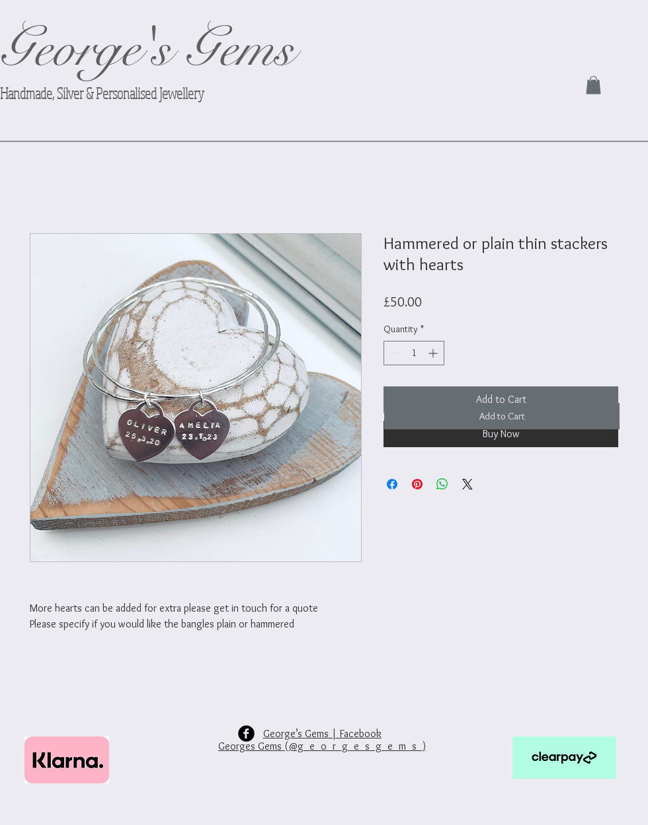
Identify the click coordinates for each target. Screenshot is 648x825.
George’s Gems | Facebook (322, 733)
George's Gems (147, 49)
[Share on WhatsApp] (442, 484)
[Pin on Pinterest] (417, 484)
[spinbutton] (414, 353)
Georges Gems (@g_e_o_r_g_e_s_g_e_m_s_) (322, 746)
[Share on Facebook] (392, 484)
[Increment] (434, 353)
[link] (593, 85)
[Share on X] (467, 484)
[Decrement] (393, 353)
